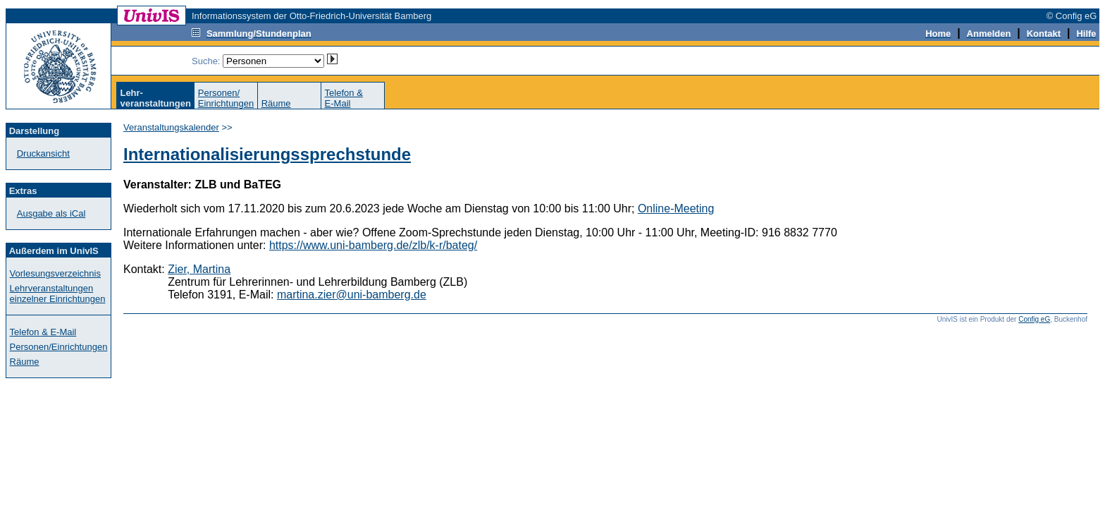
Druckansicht (43, 153)
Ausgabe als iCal (51, 213)
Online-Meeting (676, 208)
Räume (276, 103)
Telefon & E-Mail (43, 332)
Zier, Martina (199, 269)
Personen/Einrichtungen (226, 98)
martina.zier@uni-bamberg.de (351, 295)
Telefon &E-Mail (344, 98)
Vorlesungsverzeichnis (55, 273)
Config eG (1034, 319)
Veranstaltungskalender (171, 127)
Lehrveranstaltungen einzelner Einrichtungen (58, 293)
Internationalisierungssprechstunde (267, 154)
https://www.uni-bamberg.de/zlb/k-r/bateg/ (373, 245)
